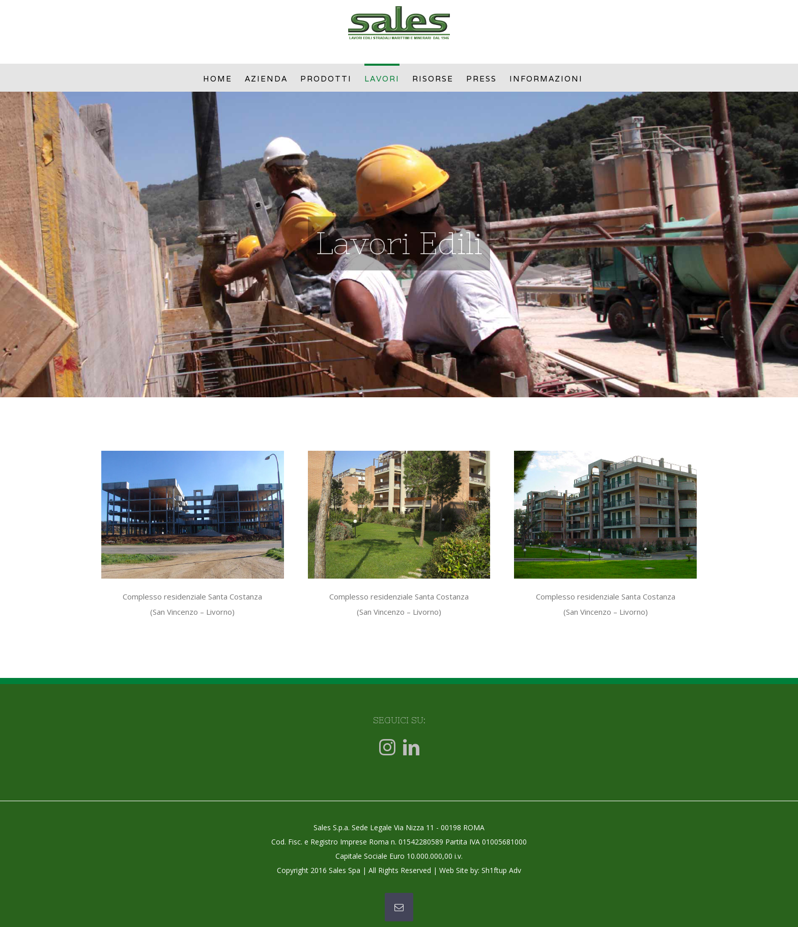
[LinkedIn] (411, 747)
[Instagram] (387, 747)
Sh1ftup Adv (501, 870)
